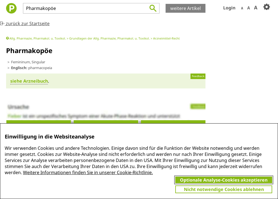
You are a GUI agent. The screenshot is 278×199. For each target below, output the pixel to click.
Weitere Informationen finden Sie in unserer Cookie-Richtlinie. (88, 172)
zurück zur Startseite (25, 23)
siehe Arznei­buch (29, 81)
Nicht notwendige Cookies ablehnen (224, 189)
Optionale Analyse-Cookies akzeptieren (223, 180)
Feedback (198, 76)
